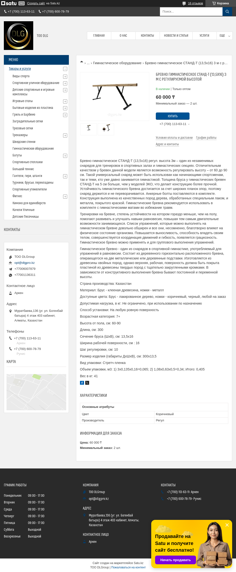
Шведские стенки (24, 142)
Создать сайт (36, 3)
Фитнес (17, 196)
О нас (123, 36)
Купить (173, 116)
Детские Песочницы (26, 217)
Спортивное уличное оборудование (36, 83)
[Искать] (227, 11)
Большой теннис (23, 169)
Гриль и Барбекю (24, 115)
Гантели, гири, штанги (27, 176)
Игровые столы (23, 101)
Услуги (204, 36)
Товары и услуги (20, 69)
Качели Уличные (23, 210)
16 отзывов (195, 3)
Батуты (17, 155)
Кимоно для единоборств (29, 203)
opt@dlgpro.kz (24, 263)
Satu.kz (138, 563)
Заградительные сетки (28, 121)
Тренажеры (20, 135)
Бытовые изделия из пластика (33, 108)
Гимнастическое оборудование (117, 63)
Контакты (147, 36)
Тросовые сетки (23, 128)
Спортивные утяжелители (30, 189)
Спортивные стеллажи (28, 162)
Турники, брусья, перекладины (33, 183)
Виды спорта (21, 76)
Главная (99, 36)
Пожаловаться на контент (128, 567)
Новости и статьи (176, 36)
